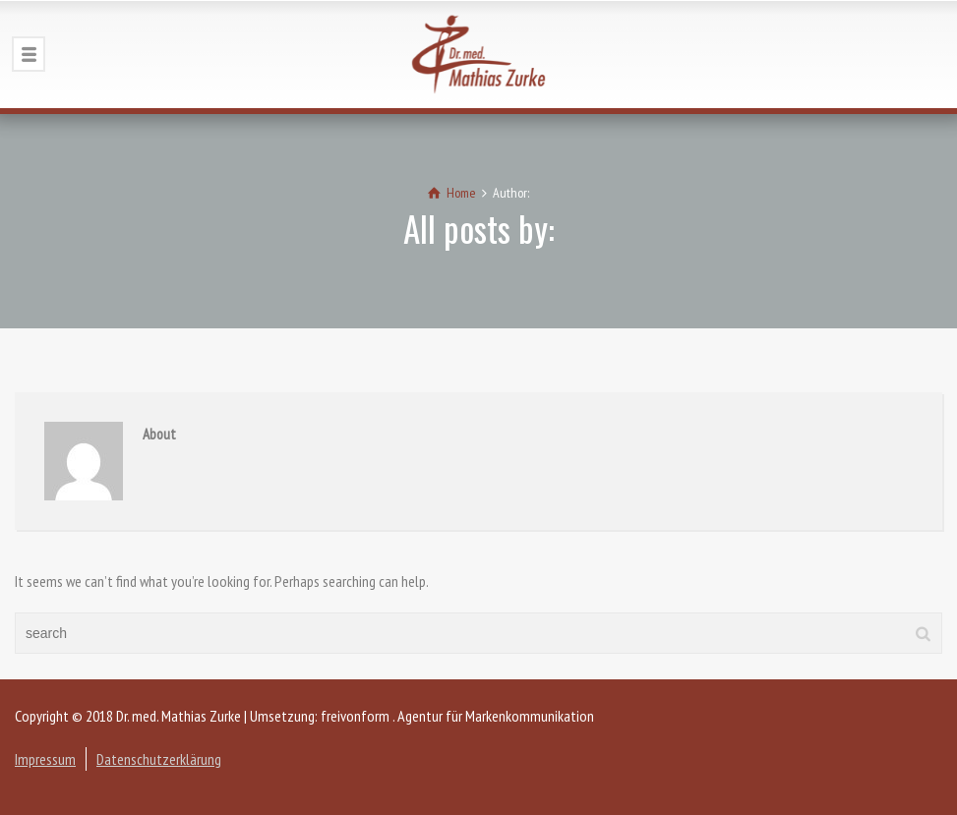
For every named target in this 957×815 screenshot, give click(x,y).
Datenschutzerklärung (158, 759)
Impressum (45, 759)
